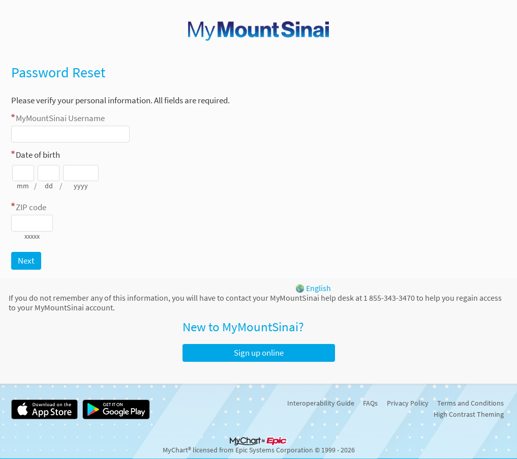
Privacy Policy (408, 403)
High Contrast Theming (469, 414)
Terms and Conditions (470, 403)
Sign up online (259, 352)
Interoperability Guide (320, 403)
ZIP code (31, 207)
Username (60, 118)
